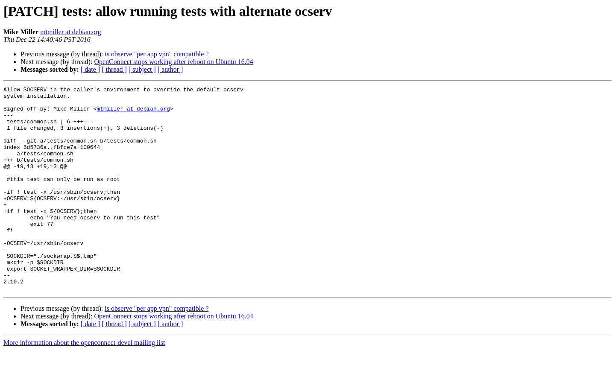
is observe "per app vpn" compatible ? (156, 54)
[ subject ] (142, 69)
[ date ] (90, 69)
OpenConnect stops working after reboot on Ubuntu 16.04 (173, 61)
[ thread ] (114, 69)
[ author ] (170, 69)
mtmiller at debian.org (70, 31)
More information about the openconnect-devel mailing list (84, 383)
